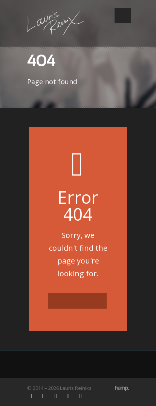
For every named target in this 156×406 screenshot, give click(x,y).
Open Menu (123, 15)
